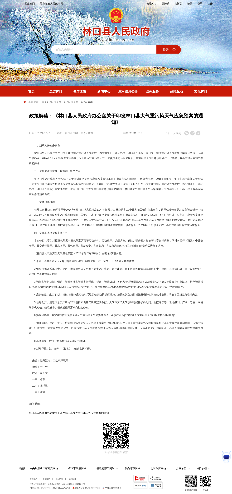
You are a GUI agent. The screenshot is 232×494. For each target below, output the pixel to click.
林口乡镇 (202, 468)
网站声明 (59, 479)
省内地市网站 (132, 468)
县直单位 (181, 468)
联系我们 (46, 479)
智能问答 (151, 3)
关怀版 (178, 3)
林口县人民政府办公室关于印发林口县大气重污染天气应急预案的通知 (69, 413)
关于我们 (33, 479)
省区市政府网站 (77, 468)
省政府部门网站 (106, 468)
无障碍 (165, 3)
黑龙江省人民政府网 (51, 3)
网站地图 (72, 479)
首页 (44, 102)
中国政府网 (28, 3)
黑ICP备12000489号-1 (61, 488)
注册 (210, 3)
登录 (200, 3)
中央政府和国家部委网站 (44, 468)
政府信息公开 (56, 102)
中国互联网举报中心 (111, 488)
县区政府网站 (158, 468)
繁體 (189, 3)
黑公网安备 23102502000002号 (86, 488)
